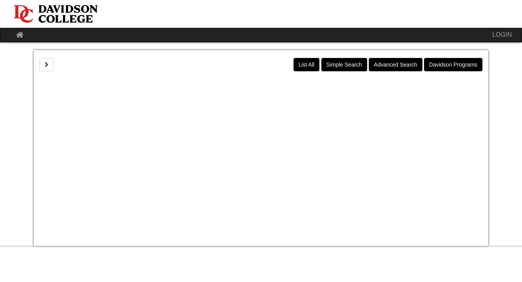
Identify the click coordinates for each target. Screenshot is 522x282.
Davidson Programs (453, 64)
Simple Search (344, 64)
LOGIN (502, 34)
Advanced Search (395, 64)
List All (306, 64)
